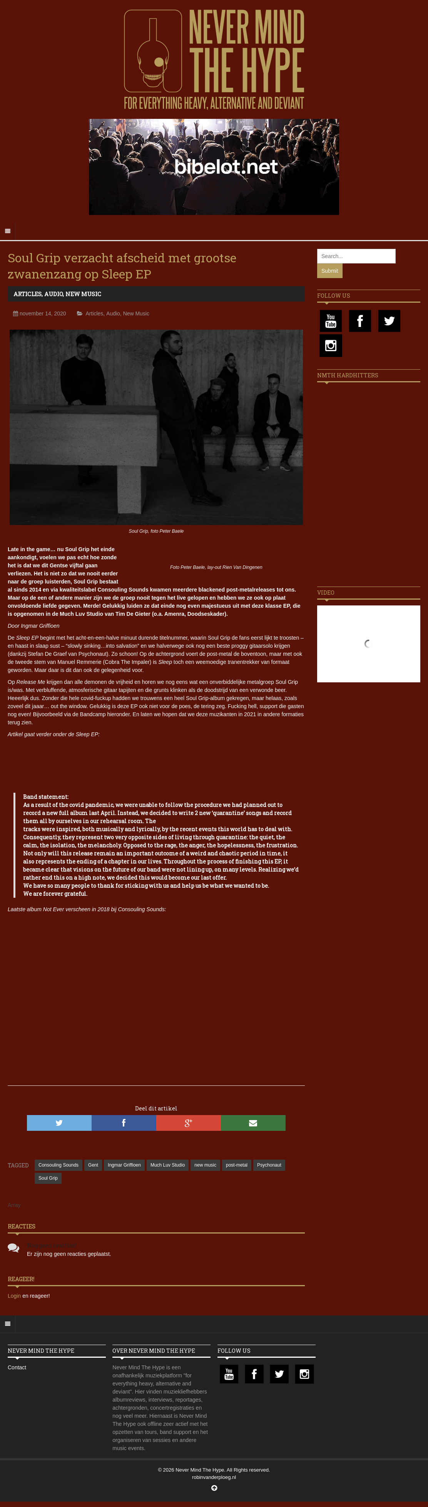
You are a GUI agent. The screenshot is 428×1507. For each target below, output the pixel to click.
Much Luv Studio (167, 1165)
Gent (93, 1165)
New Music (83, 294)
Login (15, 1296)
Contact (17, 1367)
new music (205, 1165)
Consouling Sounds (58, 1165)
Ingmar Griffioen (124, 1165)
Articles (27, 294)
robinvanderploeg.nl (214, 1477)
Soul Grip (48, 1178)
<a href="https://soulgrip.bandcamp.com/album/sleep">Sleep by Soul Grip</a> (156, 761)
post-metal (236, 1165)
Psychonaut (269, 1165)
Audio (53, 294)
